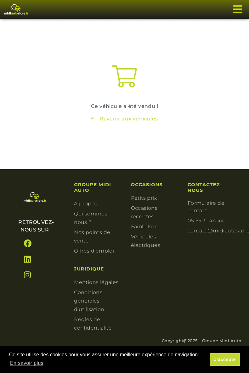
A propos (85, 204)
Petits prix (144, 198)
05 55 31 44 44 (206, 221)
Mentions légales (96, 282)
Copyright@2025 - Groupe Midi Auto (201, 340)
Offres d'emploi (94, 251)
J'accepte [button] (225, 359)
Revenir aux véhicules (124, 119)
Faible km (144, 227)
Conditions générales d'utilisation (89, 300)
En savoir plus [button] (26, 363)
